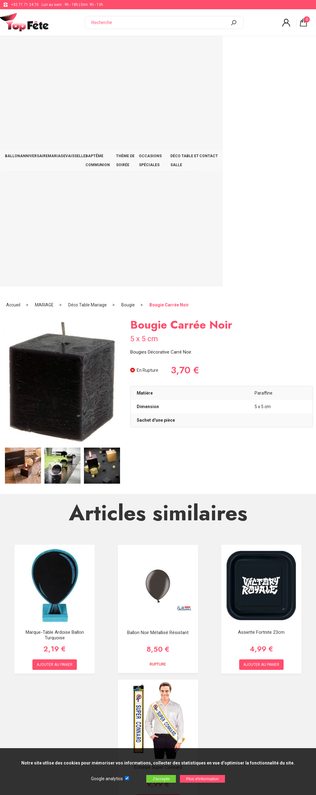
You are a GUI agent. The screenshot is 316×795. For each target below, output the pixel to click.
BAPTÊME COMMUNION (130, 47)
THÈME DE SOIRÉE (172, 47)
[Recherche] (159, 22)
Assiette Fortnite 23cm (261, 393)
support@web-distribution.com (181, 673)
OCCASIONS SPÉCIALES (216, 47)
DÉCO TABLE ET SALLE (264, 47)
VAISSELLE (93, 47)
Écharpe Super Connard (158, 528)
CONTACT (299, 47)
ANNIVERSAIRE (42, 47)
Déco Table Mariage (87, 66)
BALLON (15, 47)
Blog (159, 688)
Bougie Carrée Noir (169, 66)
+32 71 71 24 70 (25, 4)
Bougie (128, 66)
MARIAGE (69, 47)
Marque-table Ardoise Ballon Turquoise (55, 396)
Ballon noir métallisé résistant (158, 394)
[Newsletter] (102, 743)
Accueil (13, 66)
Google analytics (107, 778)
